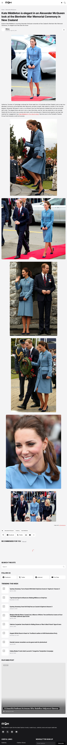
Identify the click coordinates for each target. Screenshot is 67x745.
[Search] (64, 2)
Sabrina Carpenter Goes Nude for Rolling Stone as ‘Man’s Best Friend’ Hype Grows (35, 624)
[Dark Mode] (61, 2)
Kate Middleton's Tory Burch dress (29, 114)
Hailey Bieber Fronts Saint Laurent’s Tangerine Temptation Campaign (31, 651)
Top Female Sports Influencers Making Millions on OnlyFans (28, 598)
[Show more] (33, 535)
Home (2, 9)
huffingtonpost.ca (62, 525)
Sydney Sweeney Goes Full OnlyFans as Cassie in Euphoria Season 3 (31, 606)
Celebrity (17, 530)
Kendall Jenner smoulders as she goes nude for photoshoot (28, 642)
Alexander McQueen (11, 9)
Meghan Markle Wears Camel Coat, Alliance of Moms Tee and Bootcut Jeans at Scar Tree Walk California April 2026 (36, 615)
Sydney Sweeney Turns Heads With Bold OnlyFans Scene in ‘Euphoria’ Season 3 (35, 589)
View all (24, 541)
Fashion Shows (21, 742)
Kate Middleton (24, 530)
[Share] (64, 29)
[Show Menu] (2, 2)
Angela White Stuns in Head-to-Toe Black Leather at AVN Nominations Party (33, 633)
